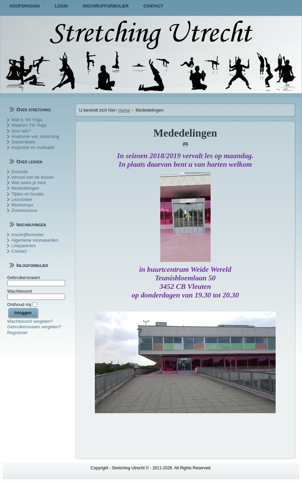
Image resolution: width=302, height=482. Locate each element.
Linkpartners (23, 245)
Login (61, 6)
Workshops (22, 204)
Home (124, 110)
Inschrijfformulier (106, 6)
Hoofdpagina (25, 6)
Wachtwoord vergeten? (30, 321)
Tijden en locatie (27, 193)
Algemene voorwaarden (34, 240)
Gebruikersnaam (23, 277)
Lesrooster (21, 199)
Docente (19, 171)
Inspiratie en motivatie (32, 147)
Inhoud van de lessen (32, 177)
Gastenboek (23, 141)
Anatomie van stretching (35, 136)
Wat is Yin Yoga (26, 119)
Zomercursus (24, 210)
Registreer (17, 332)
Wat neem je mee (28, 182)
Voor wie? (21, 131)
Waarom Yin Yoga (29, 125)
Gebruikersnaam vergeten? (34, 326)
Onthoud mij (19, 304)
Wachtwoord (19, 291)
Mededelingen (25, 188)
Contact (153, 6)
